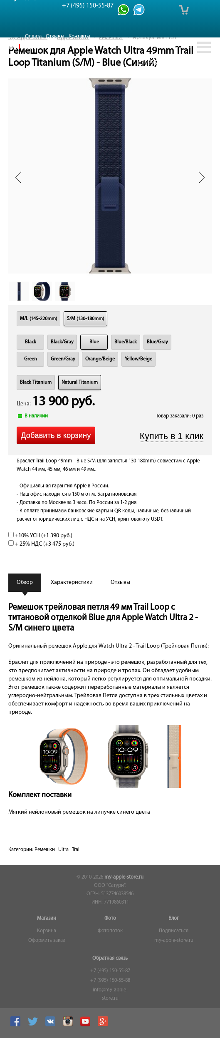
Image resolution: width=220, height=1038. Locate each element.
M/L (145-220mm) (38, 318)
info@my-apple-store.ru (110, 994)
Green (30, 359)
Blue (94, 342)
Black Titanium (36, 382)
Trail (76, 849)
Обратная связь (110, 958)
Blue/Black (125, 342)
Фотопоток (110, 931)
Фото (110, 918)
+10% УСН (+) (40, 536)
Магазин (46, 918)
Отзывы (55, 36)
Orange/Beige (100, 359)
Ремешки (45, 849)
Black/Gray (62, 342)
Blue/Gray (157, 342)
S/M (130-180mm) (85, 318)
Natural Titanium (80, 382)
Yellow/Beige (138, 359)
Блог (173, 918)
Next (202, 177)
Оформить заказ (46, 940)
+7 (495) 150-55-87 (110, 970)
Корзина (46, 931)
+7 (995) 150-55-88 (110, 980)
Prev (18, 177)
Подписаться (173, 931)
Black (30, 342)
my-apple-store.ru (123, 877)
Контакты (79, 36)
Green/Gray (63, 359)
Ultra (63, 849)
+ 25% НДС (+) (41, 544)
